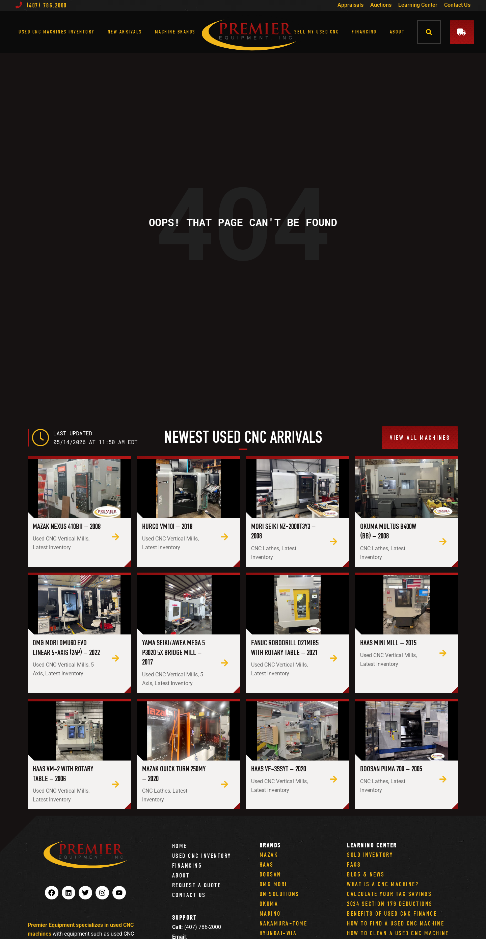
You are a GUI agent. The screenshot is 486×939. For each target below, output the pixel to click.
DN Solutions (279, 894)
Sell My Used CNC (316, 31)
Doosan (270, 874)
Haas (267, 864)
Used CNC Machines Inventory (57, 31)
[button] (429, 32)
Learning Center (417, 5)
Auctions (381, 5)
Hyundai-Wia (278, 933)
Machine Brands (175, 31)
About (397, 31)
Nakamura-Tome (283, 923)
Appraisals (350, 5)
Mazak (269, 855)
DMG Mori (273, 884)
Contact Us (457, 5)
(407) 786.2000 (41, 5)
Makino (270, 913)
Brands (270, 845)
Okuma (269, 904)
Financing (364, 31)
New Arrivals (125, 31)
